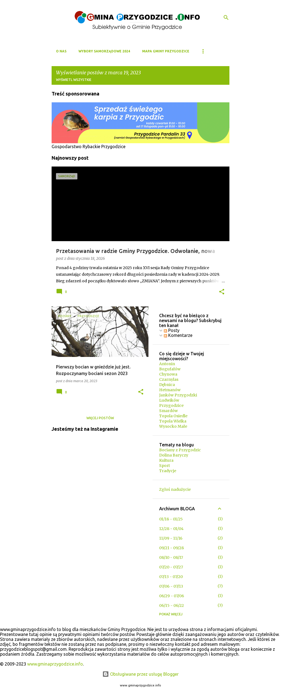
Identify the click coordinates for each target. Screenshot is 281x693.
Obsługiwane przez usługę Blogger (140, 674)
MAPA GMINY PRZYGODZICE (165, 51)
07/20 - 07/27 (171, 567)
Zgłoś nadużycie (175, 489)
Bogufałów (170, 369)
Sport (164, 465)
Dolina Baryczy (173, 455)
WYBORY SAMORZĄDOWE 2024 (104, 51)
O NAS (61, 51)
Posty (171, 330)
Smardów (168, 410)
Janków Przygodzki (178, 395)
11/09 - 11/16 (170, 538)
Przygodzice (171, 405)
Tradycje (167, 470)
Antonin (167, 363)
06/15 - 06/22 (171, 605)
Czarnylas (168, 379)
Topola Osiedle (173, 415)
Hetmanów (170, 389)
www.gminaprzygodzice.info (55, 663)
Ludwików (169, 400)
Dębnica (167, 384)
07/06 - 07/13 (171, 586)
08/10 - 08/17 (171, 557)
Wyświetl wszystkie (73, 79)
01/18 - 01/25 (171, 519)
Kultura (166, 460)
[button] (221, 292)
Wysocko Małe (173, 426)
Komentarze (178, 335)
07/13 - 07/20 (171, 576)
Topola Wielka (172, 421)
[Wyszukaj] (226, 17)
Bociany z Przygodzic (180, 449)
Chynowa (168, 374)
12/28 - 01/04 (171, 528)
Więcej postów (100, 418)
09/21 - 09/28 (171, 547)
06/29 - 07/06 (171, 595)
